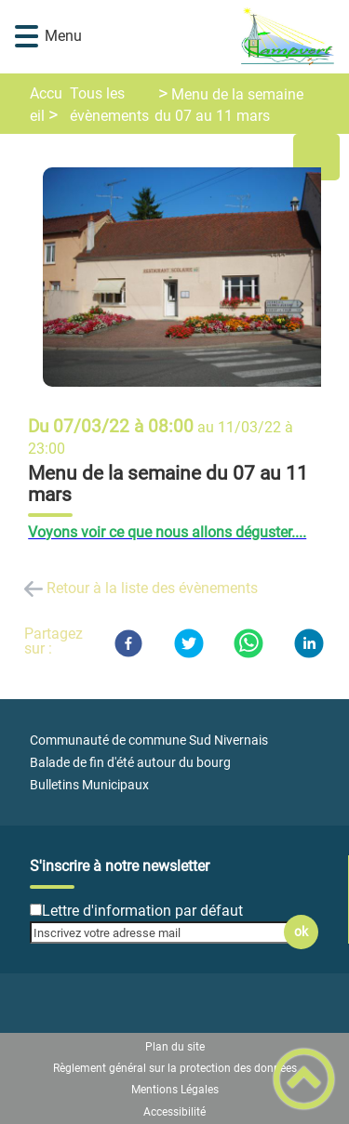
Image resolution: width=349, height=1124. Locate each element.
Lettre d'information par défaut (142, 910)
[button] (26, 36)
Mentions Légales (175, 1089)
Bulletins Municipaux (89, 785)
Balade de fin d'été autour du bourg (130, 763)
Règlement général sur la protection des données (175, 1068)
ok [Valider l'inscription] (301, 932)
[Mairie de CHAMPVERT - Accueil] (202, 36)
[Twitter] (189, 643)
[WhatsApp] (248, 643)
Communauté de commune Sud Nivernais (149, 740)
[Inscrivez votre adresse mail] (166, 932)
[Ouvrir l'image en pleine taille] (189, 278)
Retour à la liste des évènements (152, 588)
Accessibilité (174, 1111)
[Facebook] (128, 643)
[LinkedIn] (309, 643)
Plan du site (175, 1046)
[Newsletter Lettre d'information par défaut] (36, 910)
